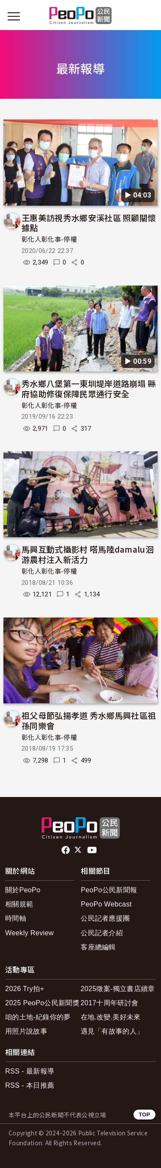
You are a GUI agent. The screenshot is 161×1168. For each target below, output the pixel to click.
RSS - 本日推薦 (29, 1085)
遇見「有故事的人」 (112, 1031)
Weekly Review (29, 933)
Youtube (92, 850)
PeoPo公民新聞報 (109, 890)
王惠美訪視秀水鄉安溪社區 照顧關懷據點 (88, 223)
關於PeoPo (22, 890)
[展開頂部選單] (147, 16)
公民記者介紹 (102, 933)
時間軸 (15, 918)
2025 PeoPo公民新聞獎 (42, 1003)
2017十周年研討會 (110, 1003)
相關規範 (19, 904)
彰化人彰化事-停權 (49, 239)
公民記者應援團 (105, 918)
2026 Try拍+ (24, 988)
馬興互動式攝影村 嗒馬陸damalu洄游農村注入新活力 (87, 554)
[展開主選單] (13, 16)
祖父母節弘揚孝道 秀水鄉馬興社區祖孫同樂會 (88, 720)
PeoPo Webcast (106, 904)
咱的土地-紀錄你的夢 (38, 1017)
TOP (144, 1114)
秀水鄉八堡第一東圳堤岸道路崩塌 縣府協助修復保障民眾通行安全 (88, 388)
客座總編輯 (98, 947)
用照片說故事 (26, 1031)
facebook (66, 850)
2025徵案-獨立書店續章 (118, 988)
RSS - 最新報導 (29, 1071)
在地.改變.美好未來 (111, 1017)
